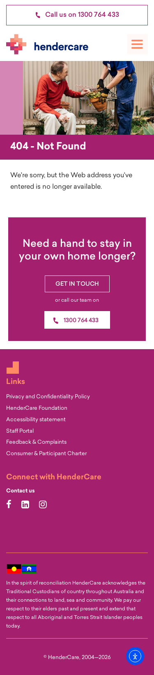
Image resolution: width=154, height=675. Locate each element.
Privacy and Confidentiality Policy (48, 397)
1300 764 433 (81, 321)
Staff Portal (20, 431)
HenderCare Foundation (36, 408)
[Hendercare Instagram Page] (44, 505)
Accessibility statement (36, 419)
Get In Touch (77, 284)
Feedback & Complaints (36, 442)
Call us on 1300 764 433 (77, 15)
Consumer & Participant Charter (46, 453)
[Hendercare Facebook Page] (10, 505)
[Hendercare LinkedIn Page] (26, 505)
